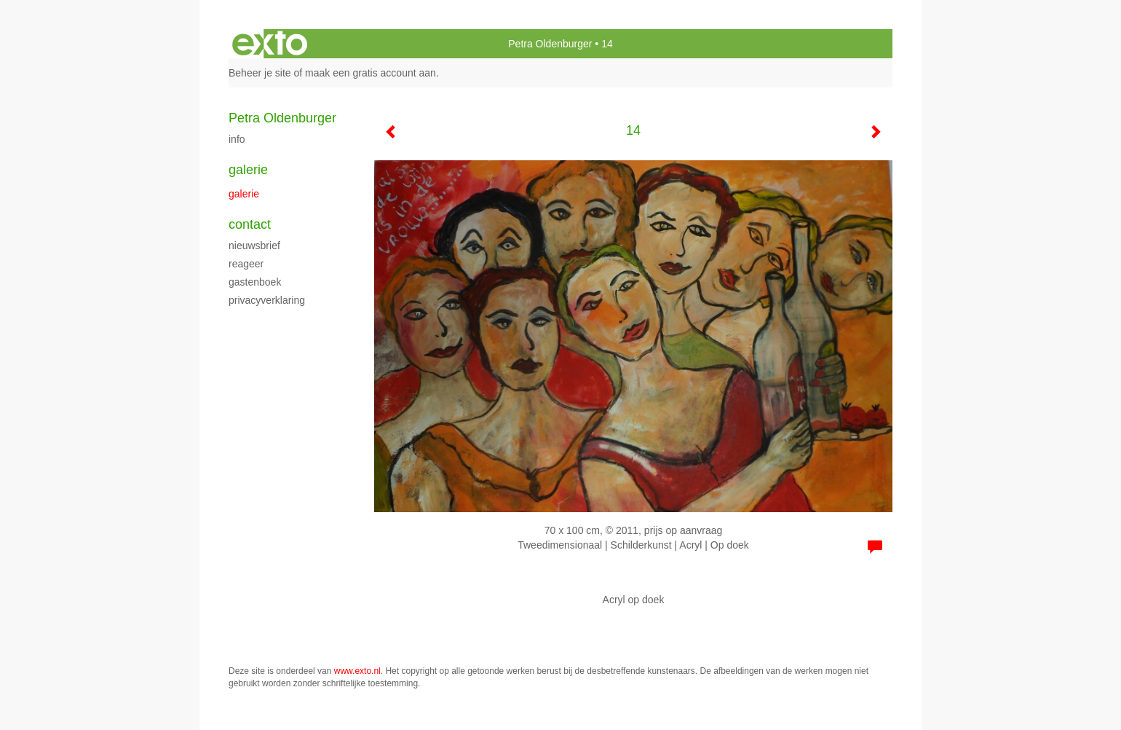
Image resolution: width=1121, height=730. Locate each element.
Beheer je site (260, 73)
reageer (246, 264)
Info (237, 139)
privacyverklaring (267, 300)
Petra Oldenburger (550, 44)
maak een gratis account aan (370, 73)
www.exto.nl (357, 671)
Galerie (248, 169)
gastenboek (255, 282)
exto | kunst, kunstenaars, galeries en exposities (270, 43)
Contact (250, 224)
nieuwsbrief (254, 245)
